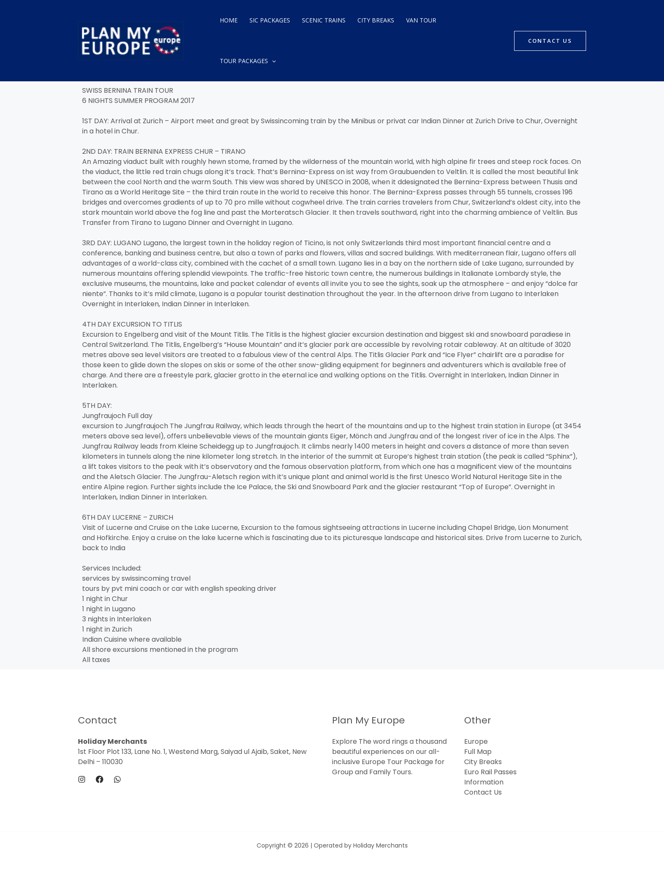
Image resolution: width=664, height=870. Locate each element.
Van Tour (421, 20)
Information (484, 782)
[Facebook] (99, 779)
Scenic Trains (324, 20)
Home (229, 20)
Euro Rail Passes (490, 772)
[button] (550, 41)
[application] (272, 61)
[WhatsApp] (117, 779)
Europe (476, 741)
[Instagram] (82, 779)
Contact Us (483, 792)
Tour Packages (248, 61)
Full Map (478, 751)
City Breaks (375, 20)
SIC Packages (269, 20)
